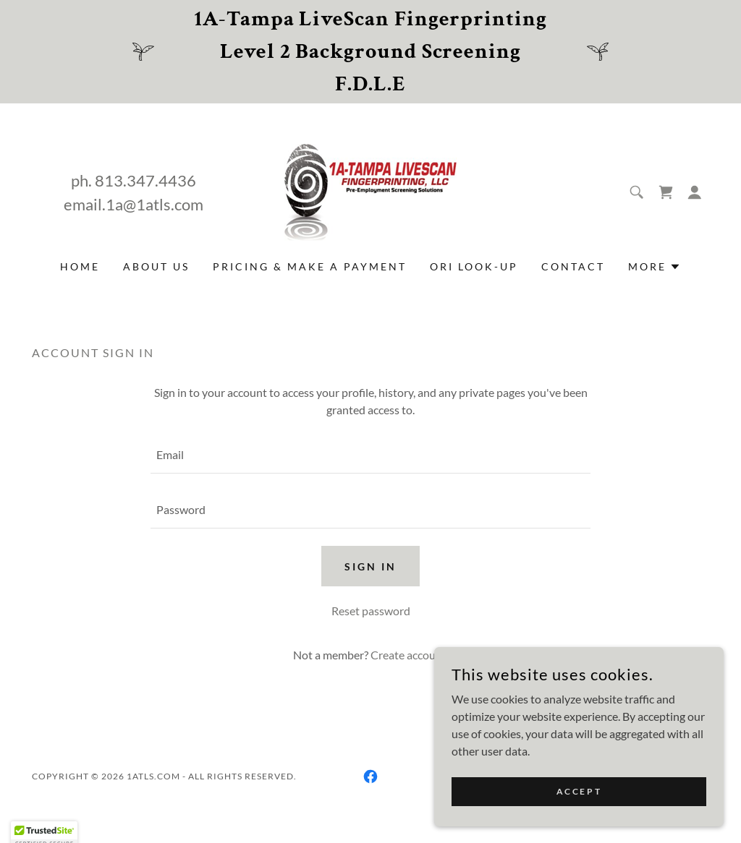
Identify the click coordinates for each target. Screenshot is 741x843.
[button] (694, 192)
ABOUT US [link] (156, 266)
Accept (578, 791)
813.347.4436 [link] (145, 180)
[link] (370, 190)
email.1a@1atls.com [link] (133, 204)
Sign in (370, 566)
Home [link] (80, 266)
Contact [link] (573, 266)
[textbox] (370, 455)
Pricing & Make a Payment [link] (310, 266)
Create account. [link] (409, 655)
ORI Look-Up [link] (474, 266)
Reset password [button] (370, 610)
